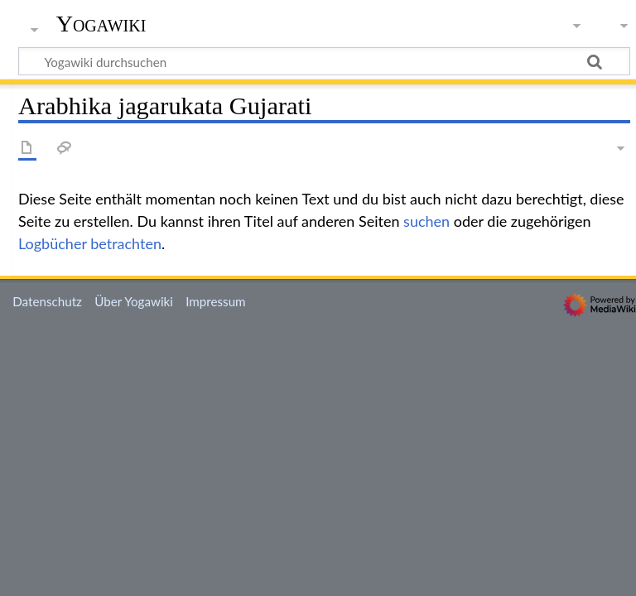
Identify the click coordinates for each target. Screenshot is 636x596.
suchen (426, 221)
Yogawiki (101, 24)
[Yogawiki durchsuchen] (324, 61)
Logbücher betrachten (89, 243)
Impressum (216, 301)
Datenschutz (47, 301)
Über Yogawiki (133, 301)
